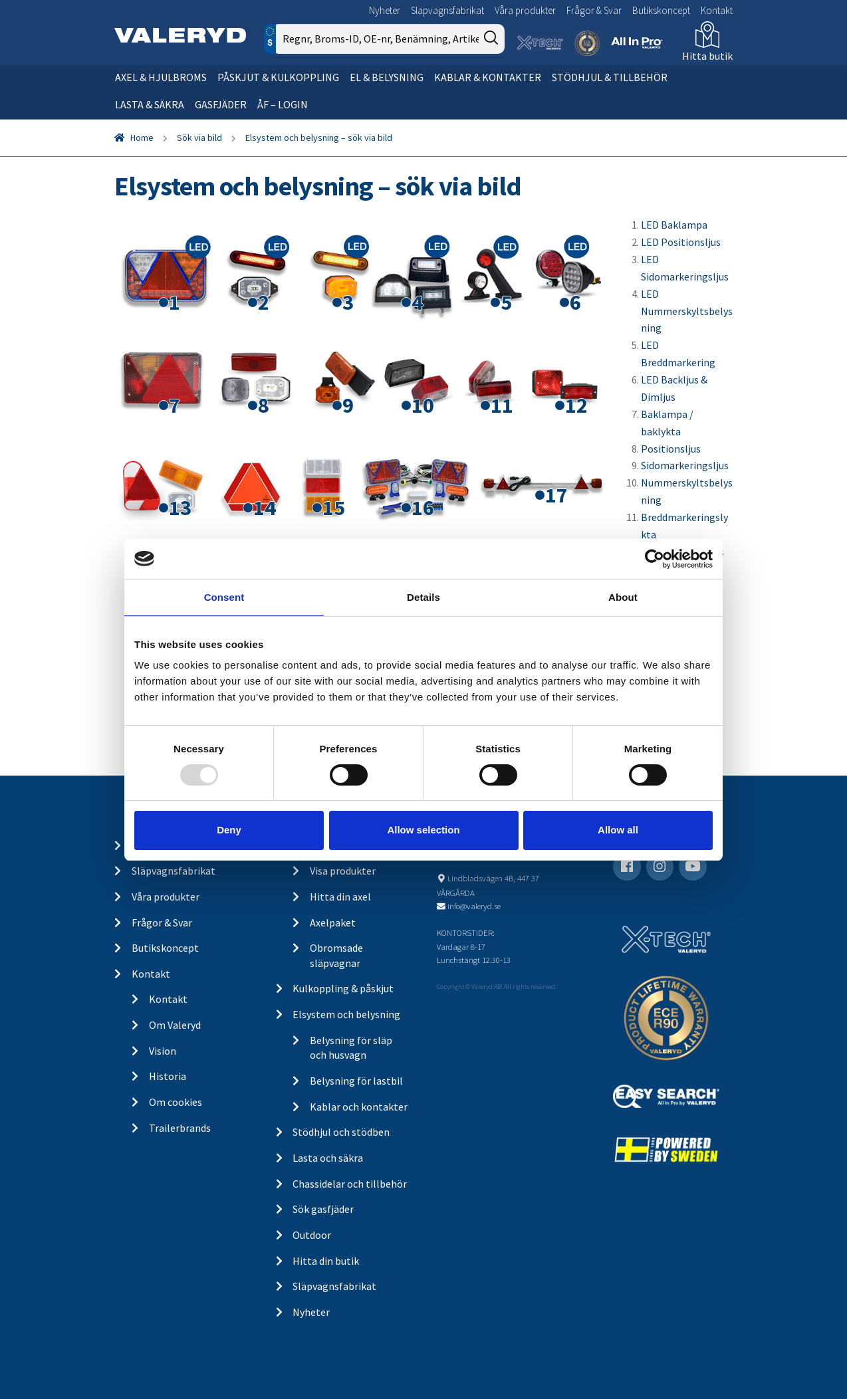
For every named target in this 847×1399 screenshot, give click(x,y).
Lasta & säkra (149, 104)
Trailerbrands (180, 1127)
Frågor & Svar (594, 10)
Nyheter (384, 10)
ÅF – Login (282, 104)
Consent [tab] (224, 596)
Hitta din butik (326, 1260)
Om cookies (175, 1102)
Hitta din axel (340, 896)
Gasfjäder (221, 104)
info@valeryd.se (474, 906)
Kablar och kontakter (359, 1106)
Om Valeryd (175, 1024)
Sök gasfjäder (323, 1209)
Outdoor (312, 1234)
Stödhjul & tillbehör (609, 77)
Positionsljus (671, 448)
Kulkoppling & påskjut (343, 988)
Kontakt (717, 10)
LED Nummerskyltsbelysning (687, 311)
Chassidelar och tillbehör (350, 1183)
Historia (167, 1076)
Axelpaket (333, 922)
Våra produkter (525, 10)
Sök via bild (199, 138)
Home (142, 138)
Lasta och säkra (328, 1157)
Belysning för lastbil (356, 1080)
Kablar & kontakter (487, 77)
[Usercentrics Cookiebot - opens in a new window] (654, 558)
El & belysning (387, 77)
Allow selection (423, 829)
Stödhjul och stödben (341, 1131)
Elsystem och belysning (346, 1014)
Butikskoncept (661, 10)
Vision (162, 1050)
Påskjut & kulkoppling (278, 77)
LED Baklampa (674, 224)
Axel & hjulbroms (161, 77)
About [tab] (623, 596)
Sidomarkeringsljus (685, 465)
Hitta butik (707, 55)
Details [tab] (423, 596)
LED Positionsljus (681, 242)
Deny (229, 829)
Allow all (618, 829)
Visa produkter (343, 870)
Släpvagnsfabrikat (447, 10)
